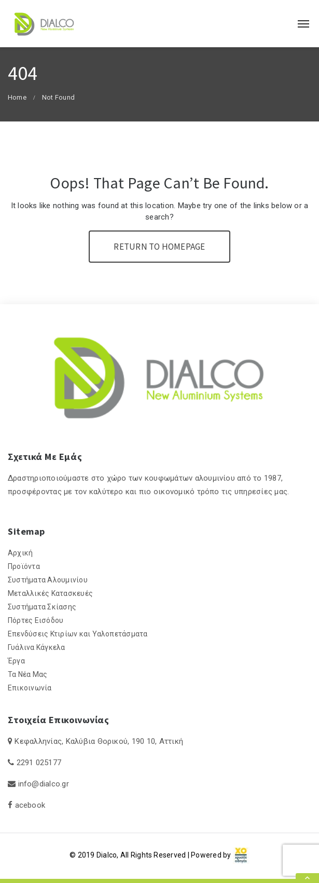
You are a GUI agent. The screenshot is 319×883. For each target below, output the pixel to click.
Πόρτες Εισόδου (35, 620)
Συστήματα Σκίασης (42, 607)
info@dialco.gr (43, 784)
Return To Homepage (159, 246)
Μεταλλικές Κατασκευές (50, 593)
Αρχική (20, 553)
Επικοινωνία (30, 688)
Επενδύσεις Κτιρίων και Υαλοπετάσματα (78, 634)
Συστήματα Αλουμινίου (48, 580)
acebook (30, 805)
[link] (241, 855)
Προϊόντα (24, 566)
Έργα (16, 661)
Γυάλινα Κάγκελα (36, 647)
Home (17, 97)
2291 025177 (39, 762)
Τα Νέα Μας (27, 674)
